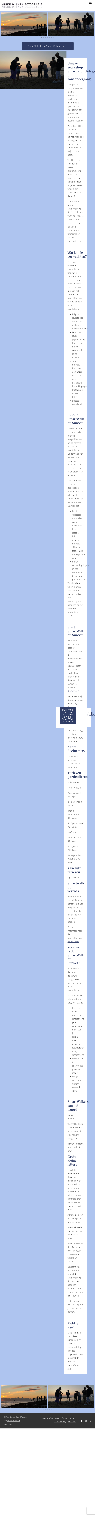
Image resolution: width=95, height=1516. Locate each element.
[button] (90, 2)
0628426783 (73, 691)
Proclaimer (72, 1421)
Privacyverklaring (68, 1418)
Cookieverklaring (60, 1421)
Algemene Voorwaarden (51, 1418)
